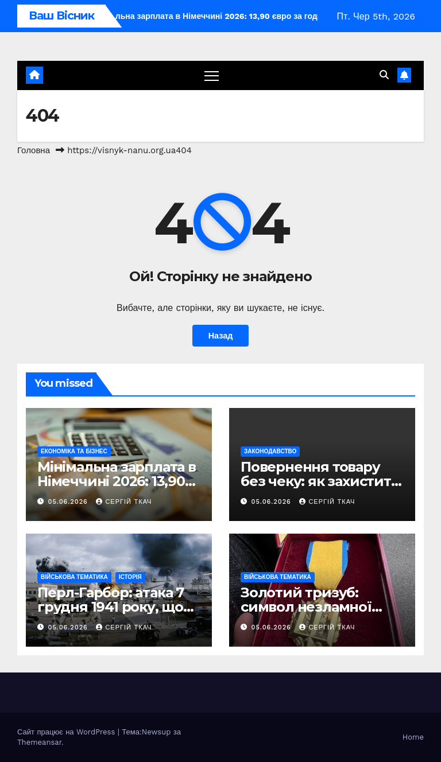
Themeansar (39, 742)
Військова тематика (74, 577)
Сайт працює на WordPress (67, 732)
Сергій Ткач (124, 502)
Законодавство (270, 451)
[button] (384, 74)
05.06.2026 (69, 502)
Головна (33, 150)
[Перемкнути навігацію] (212, 75)
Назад (220, 335)
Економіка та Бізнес (74, 451)
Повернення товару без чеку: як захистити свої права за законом (321, 481)
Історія (130, 577)
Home (413, 737)
